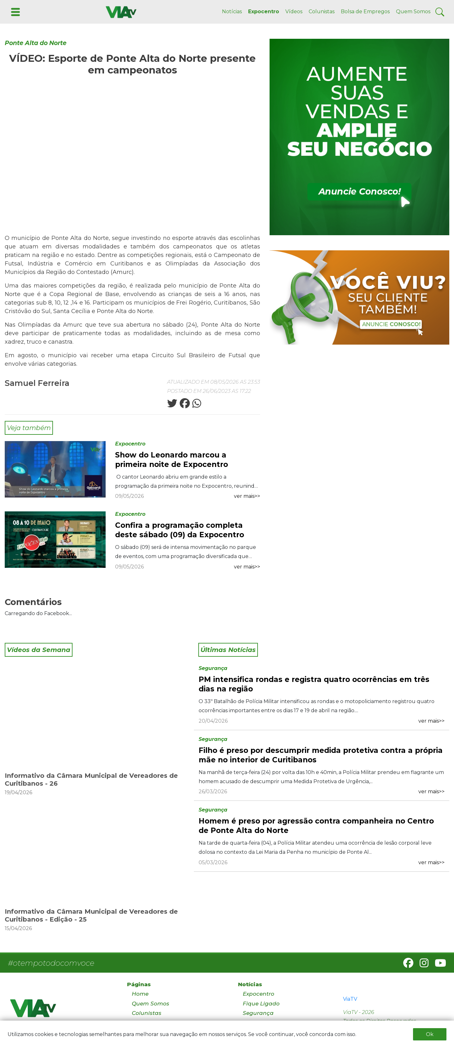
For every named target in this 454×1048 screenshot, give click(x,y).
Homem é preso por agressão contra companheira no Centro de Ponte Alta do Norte (316, 826)
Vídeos (293, 12)
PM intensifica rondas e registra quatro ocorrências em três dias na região (314, 684)
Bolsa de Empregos (365, 12)
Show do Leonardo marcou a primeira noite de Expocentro (171, 460)
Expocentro (263, 12)
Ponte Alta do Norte (36, 43)
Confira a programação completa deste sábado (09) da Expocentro (179, 530)
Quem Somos (413, 12)
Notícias (232, 12)
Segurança (213, 668)
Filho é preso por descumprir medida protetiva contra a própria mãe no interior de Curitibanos (321, 755)
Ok (430, 1034)
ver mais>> (247, 496)
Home (140, 994)
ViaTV (350, 999)
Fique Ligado (261, 1003)
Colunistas (322, 12)
